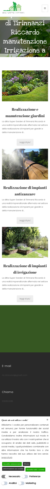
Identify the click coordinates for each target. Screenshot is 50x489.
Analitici (13, 483)
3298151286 (7, 401)
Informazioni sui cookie (13, 468)
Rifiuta (26, 464)
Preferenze (34, 476)
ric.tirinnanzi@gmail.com (14, 375)
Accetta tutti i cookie (35, 469)
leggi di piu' (25, 298)
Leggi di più (6, 457)
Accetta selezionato (12, 464)
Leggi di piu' (25, 142)
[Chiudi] (47, 420)
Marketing (31, 483)
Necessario (14, 476)
